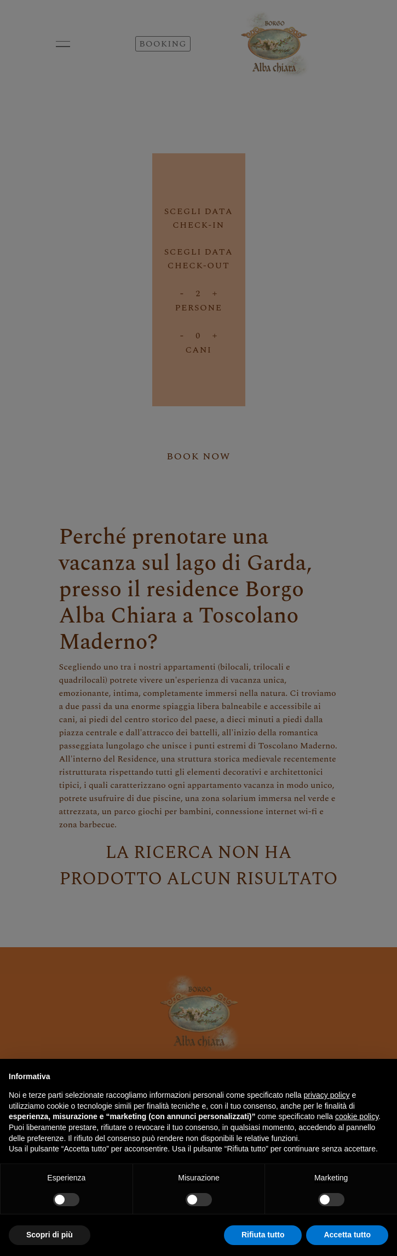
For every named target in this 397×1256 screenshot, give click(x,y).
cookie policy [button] (356, 1116)
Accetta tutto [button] (347, 1234)
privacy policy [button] (327, 1095)
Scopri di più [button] (49, 1234)
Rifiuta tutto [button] (263, 1234)
